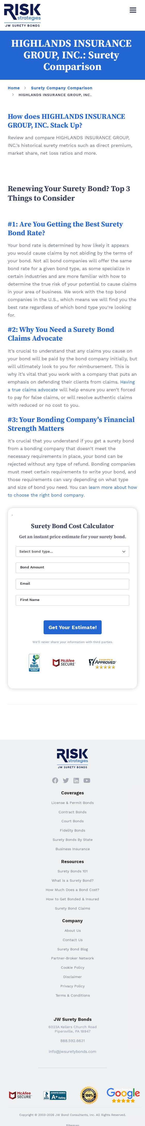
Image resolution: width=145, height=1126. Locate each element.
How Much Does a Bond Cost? (72, 890)
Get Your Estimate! (73, 627)
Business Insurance (72, 849)
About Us (73, 930)
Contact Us (73, 940)
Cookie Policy (72, 967)
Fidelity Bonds (72, 830)
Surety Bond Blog (72, 949)
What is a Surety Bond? (73, 880)
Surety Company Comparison (61, 88)
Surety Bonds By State (73, 840)
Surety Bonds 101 (72, 871)
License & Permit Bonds (72, 803)
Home (14, 88)
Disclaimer (72, 977)
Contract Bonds (72, 812)
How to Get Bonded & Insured (72, 899)
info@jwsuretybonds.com (72, 1051)
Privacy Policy (72, 986)
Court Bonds (72, 821)
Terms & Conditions (72, 995)
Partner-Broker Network (72, 958)
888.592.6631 (72, 1040)
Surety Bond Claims (72, 908)
